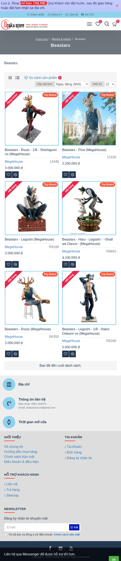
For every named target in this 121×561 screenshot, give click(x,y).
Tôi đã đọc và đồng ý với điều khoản (42, 535)
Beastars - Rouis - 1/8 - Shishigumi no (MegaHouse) (31, 152)
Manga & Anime (61, 39)
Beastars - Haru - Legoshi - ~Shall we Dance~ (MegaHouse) (87, 242)
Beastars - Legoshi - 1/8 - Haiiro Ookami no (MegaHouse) (85, 331)
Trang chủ (41, 39)
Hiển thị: (97, 84)
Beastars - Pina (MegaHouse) (84, 150)
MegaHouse (14, 161)
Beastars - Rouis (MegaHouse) (28, 329)
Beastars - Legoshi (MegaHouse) (29, 239)
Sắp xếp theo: (45, 84)
